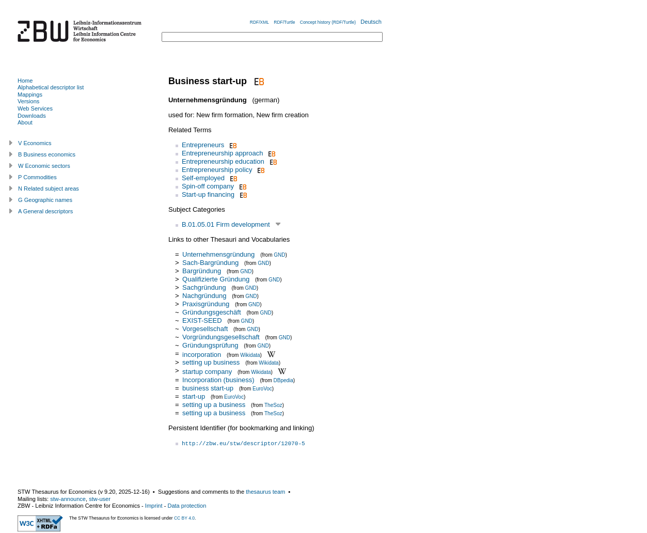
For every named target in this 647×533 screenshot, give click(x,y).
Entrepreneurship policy (217, 170)
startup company (207, 371)
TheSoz (273, 405)
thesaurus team (265, 492)
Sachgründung (204, 287)
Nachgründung (204, 296)
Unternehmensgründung (218, 254)
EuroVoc (262, 388)
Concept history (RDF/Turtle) (328, 22)
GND (279, 255)
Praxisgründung (205, 304)
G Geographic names (45, 200)
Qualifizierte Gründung (215, 279)
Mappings (30, 94)
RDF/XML (259, 22)
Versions (28, 101)
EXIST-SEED (202, 320)
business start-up (207, 388)
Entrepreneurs (203, 145)
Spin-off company (208, 186)
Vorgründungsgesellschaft (221, 337)
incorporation (201, 354)
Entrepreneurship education (223, 161)
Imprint (154, 506)
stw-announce (68, 499)
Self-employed (203, 178)
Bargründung (201, 271)
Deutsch (371, 22)
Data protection (186, 506)
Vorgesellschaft (205, 329)
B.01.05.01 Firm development (226, 224)
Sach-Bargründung (210, 262)
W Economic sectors (44, 166)
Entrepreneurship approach (222, 153)
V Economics (34, 143)
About (25, 122)
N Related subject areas (48, 188)
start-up (193, 396)
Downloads (32, 116)
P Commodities (37, 177)
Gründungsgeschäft (211, 312)
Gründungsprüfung (210, 345)
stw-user (100, 499)
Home (25, 80)
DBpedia (283, 380)
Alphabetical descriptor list (51, 87)
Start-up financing (208, 194)
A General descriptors (45, 211)
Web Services (35, 108)
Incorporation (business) (218, 380)
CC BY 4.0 (184, 518)
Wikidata (250, 354)
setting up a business (213, 405)
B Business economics (46, 154)
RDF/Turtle (284, 22)
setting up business (211, 362)
